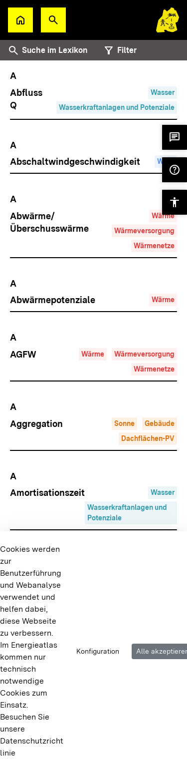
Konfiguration (97, 651)
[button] (53, 19)
